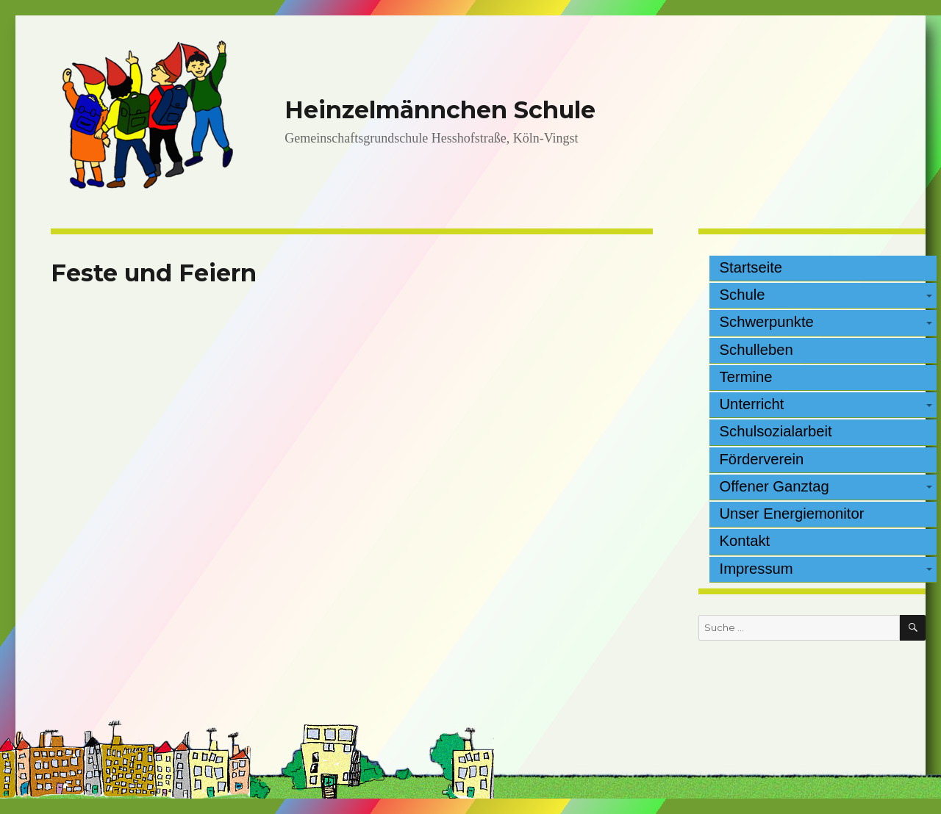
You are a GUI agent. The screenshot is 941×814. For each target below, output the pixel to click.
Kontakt (745, 541)
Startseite (751, 267)
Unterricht (752, 404)
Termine (746, 377)
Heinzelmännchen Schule (440, 110)
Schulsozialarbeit (776, 431)
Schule (742, 295)
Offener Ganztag (774, 486)
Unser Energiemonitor (792, 513)
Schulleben (756, 350)
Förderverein (762, 459)
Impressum (756, 569)
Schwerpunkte (767, 322)
